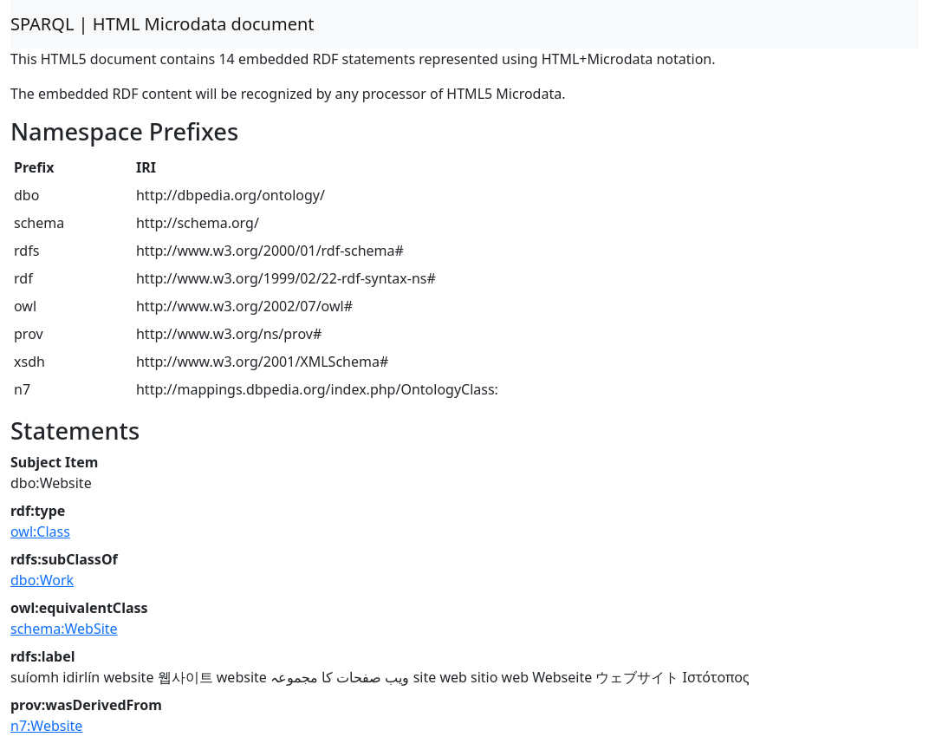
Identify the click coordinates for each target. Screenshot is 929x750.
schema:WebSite (64, 628)
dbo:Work (42, 580)
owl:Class (40, 531)
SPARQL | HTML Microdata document (162, 24)
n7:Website (46, 725)
